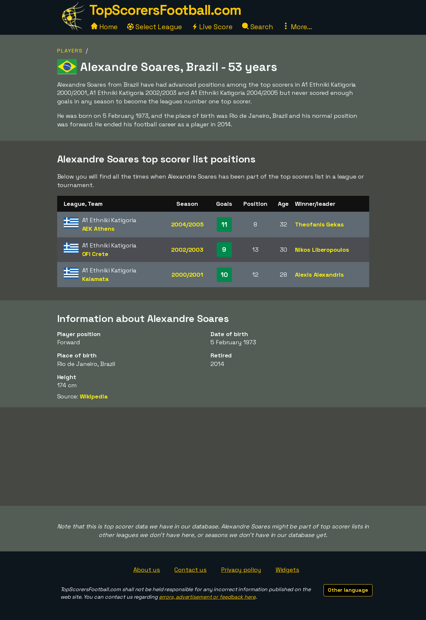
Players (70, 50)
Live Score (212, 26)
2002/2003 (187, 249)
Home (104, 26)
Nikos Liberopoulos (322, 249)
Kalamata (95, 279)
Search (257, 26)
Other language (348, 590)
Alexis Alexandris (319, 274)
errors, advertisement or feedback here (207, 596)
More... (297, 26)
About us (146, 569)
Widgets (287, 569)
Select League (154, 26)
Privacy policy (241, 569)
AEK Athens (98, 228)
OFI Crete (95, 254)
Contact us (190, 569)
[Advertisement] (213, 456)
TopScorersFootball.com (165, 10)
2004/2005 (187, 224)
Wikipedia (94, 396)
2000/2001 (187, 274)
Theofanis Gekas (319, 224)
